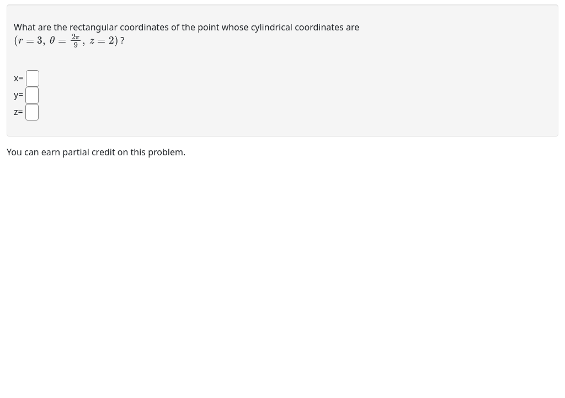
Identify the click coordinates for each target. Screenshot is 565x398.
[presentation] (66, 39)
